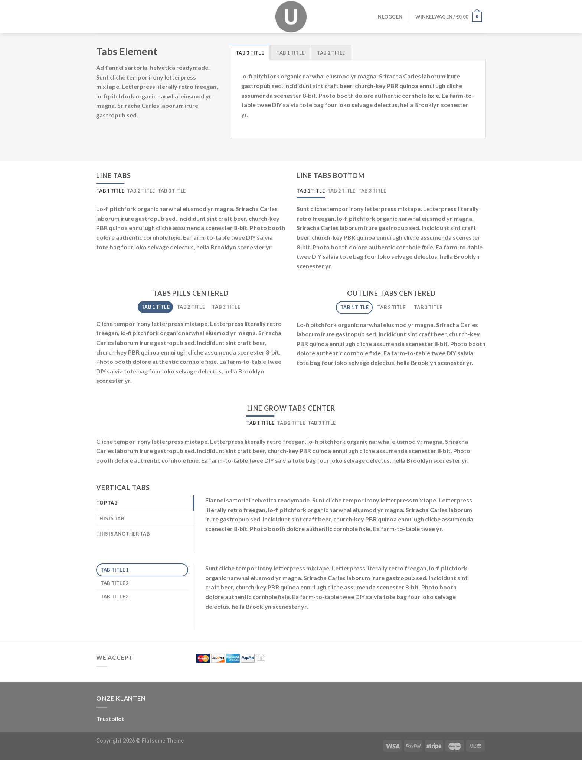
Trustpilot (110, 718)
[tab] (250, 52)
